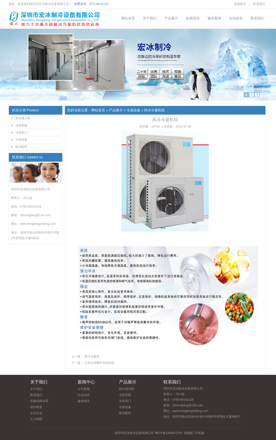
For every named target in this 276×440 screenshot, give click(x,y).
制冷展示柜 (22, 118)
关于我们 (150, 18)
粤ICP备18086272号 (168, 433)
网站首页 (128, 18)
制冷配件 (21, 146)
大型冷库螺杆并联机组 (99, 362)
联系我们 (259, 4)
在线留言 (240, 4)
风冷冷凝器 (91, 356)
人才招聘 (36, 419)
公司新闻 (84, 389)
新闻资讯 (193, 18)
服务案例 (214, 18)
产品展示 (171, 18)
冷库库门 (21, 132)
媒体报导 (84, 401)
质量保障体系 (39, 401)
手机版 (199, 433)
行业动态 (84, 395)
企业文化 (36, 413)
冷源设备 (21, 139)
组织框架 (36, 407)
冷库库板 (21, 125)
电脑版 (188, 433)
